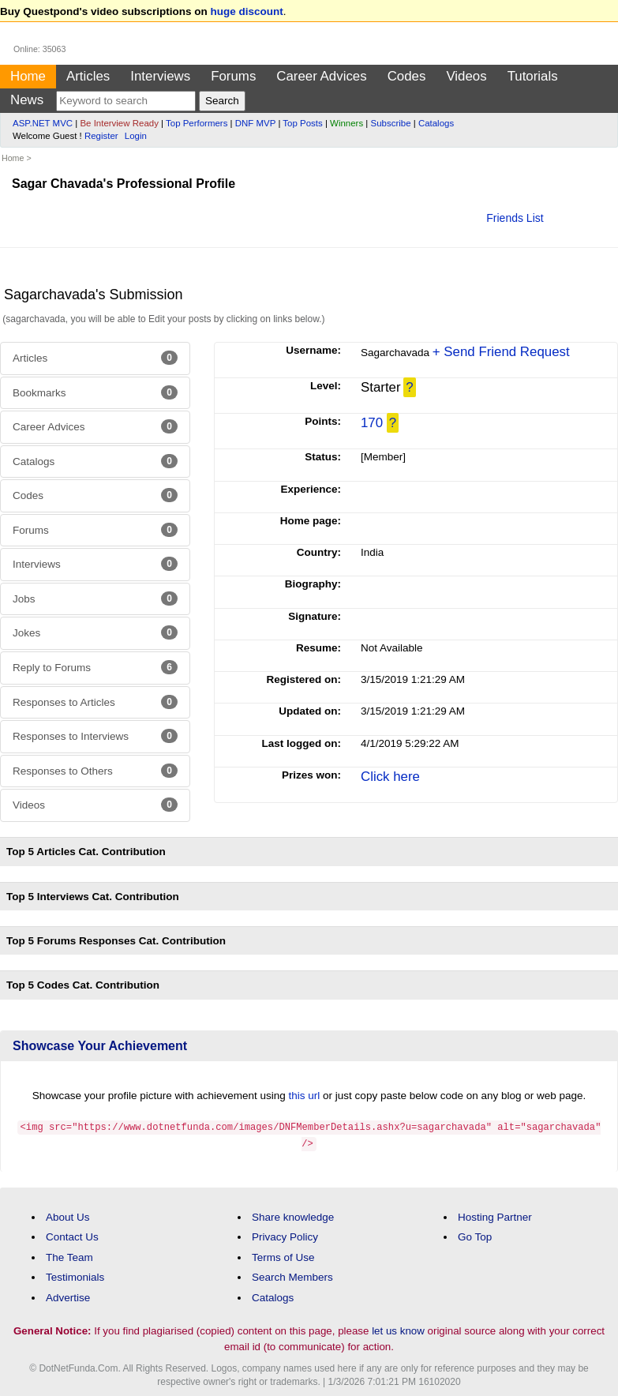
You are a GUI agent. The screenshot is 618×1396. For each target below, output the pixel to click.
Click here (390, 776)
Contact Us (72, 1235)
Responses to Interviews (95, 736)
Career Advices (321, 76)
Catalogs (436, 123)
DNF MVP (255, 123)
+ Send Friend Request (501, 351)
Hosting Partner (495, 1215)
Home (28, 76)
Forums (233, 76)
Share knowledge (293, 1215)
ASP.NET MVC (43, 123)
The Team (69, 1256)
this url (304, 1095)
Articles (88, 76)
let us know (398, 1329)
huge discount (247, 11)
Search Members (292, 1276)
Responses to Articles (95, 702)
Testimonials (75, 1276)
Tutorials (533, 76)
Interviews (160, 76)
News (26, 99)
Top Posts (302, 123)
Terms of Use (283, 1256)
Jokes (95, 632)
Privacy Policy (285, 1235)
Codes (407, 76)
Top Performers (196, 123)
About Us (68, 1215)
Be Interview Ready (119, 123)
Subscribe (391, 123)
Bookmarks (95, 392)
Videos (466, 76)
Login (136, 136)
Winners (346, 123)
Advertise (68, 1296)
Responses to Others (95, 771)
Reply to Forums (95, 667)
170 (372, 422)
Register (101, 136)
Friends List (514, 218)
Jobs (95, 598)
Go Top (475, 1235)
